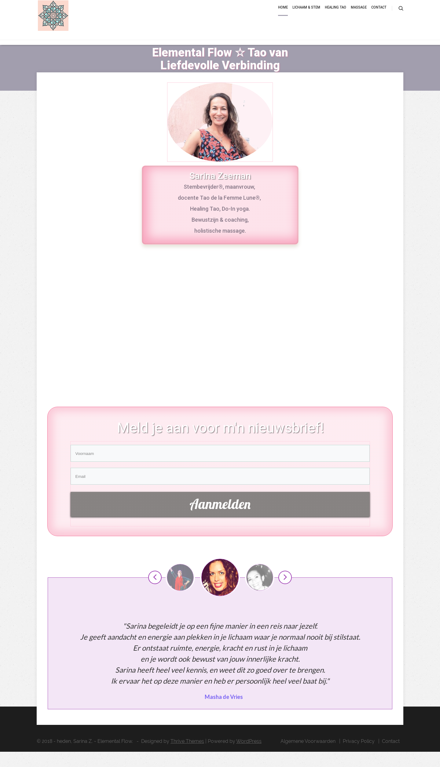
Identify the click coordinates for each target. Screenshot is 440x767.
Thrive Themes (187, 756)
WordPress (249, 756)
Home (283, 16)
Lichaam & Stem (306, 16)
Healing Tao (335, 16)
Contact (379, 16)
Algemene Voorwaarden (308, 756)
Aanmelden (220, 519)
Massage (359, 16)
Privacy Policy (359, 756)
